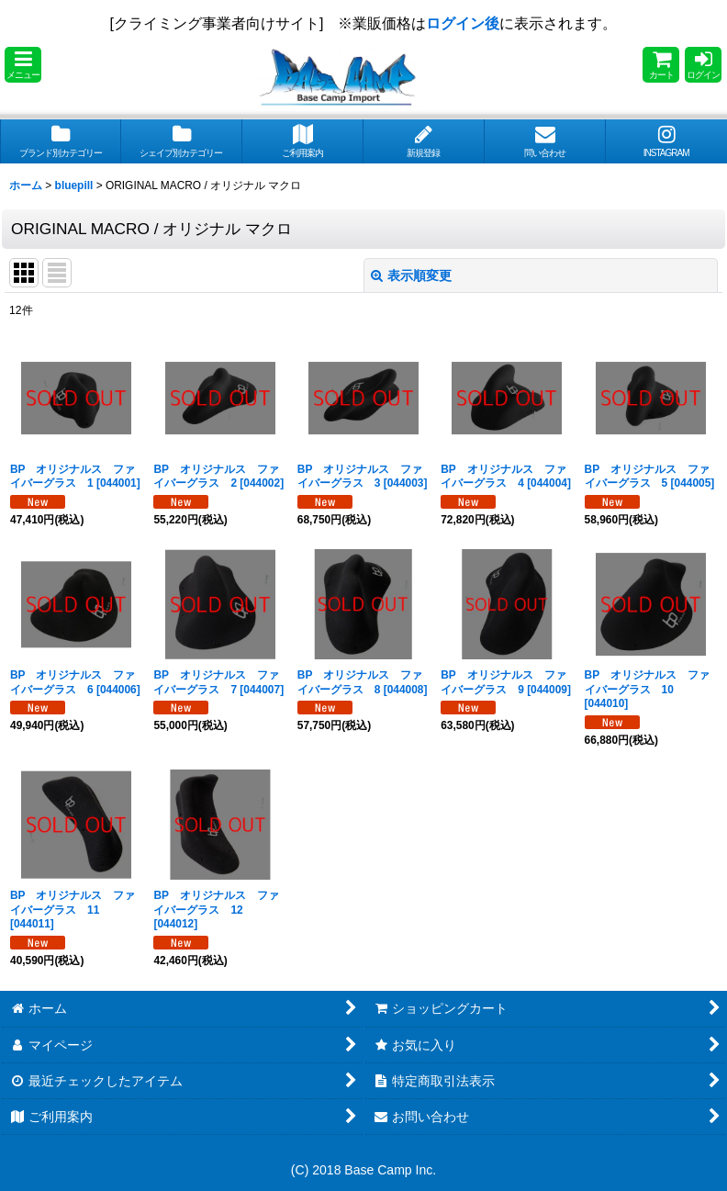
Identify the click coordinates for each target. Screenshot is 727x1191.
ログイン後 (462, 23)
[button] (23, 65)
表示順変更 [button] (411, 275)
